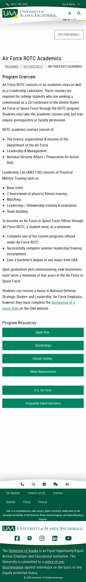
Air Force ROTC (33, 66)
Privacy (42, 502)
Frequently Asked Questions (43, 403)
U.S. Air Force (43, 390)
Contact (58, 493)
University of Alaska (23, 550)
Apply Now (43, 332)
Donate (10, 502)
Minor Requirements (43, 371)
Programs (12, 66)
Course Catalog (43, 358)
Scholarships (43, 345)
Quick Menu (68, 4)
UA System (13, 493)
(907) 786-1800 (16, 4)
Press (26, 502)
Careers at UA (36, 493)
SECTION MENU (69, 34)
